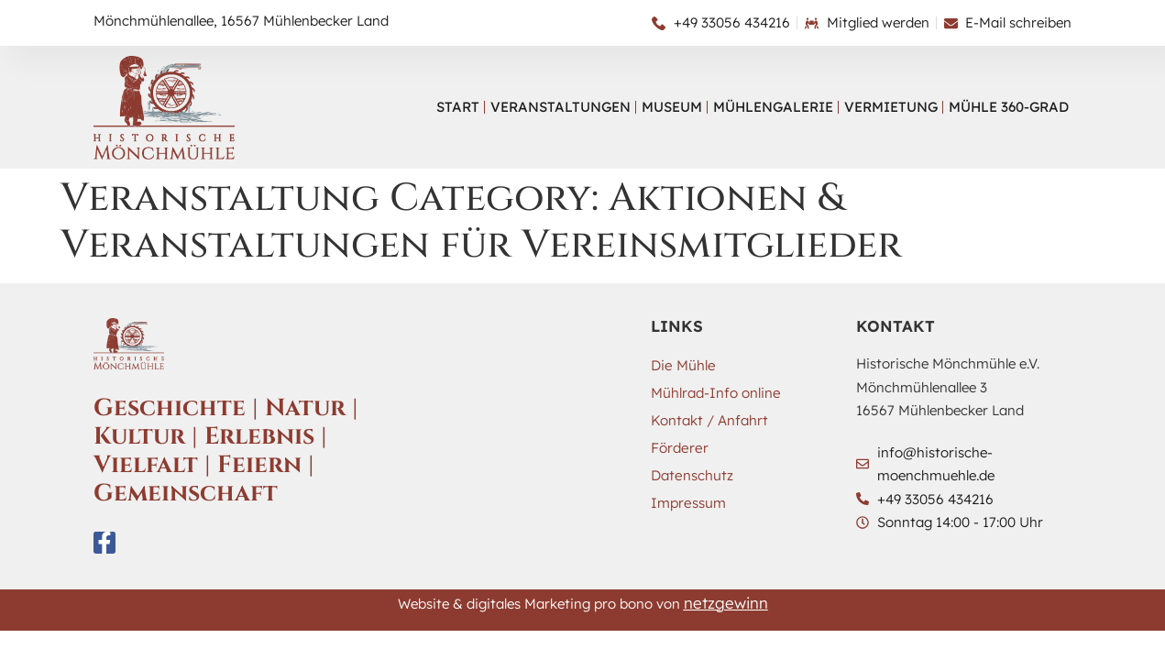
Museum (672, 107)
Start (457, 107)
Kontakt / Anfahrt (709, 420)
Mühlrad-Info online (715, 393)
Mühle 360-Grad (1009, 107)
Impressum (688, 503)
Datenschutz (691, 475)
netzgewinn (726, 602)
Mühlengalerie (773, 107)
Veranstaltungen (560, 107)
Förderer (679, 447)
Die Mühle (682, 365)
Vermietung (891, 107)
